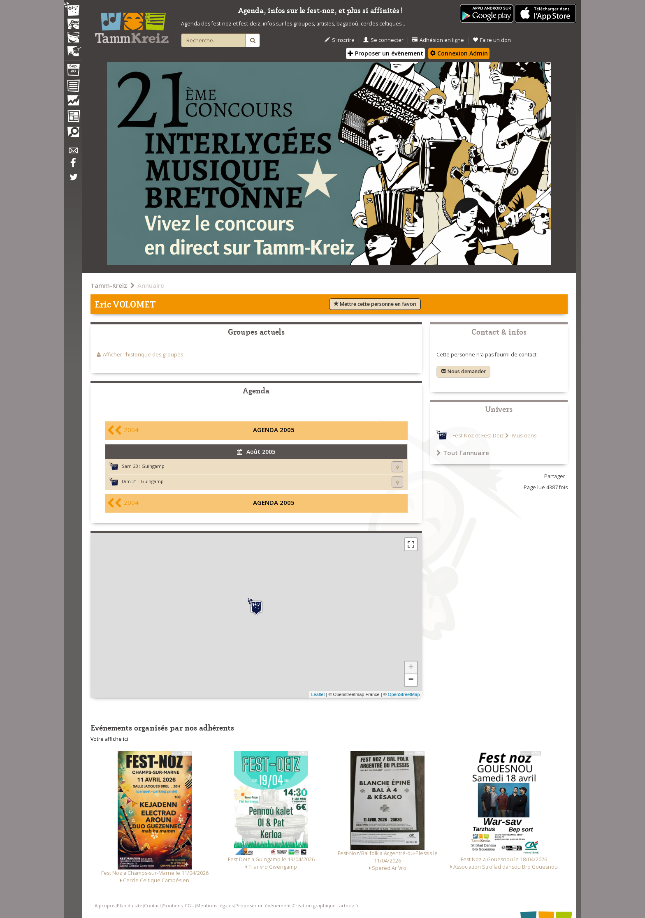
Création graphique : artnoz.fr (325, 905)
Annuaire (150, 285)
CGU (190, 905)
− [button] (410, 680)
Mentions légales (215, 905)
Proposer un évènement (385, 53)
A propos (105, 905)
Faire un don (492, 40)
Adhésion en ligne (438, 40)
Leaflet (318, 694)
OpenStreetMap (404, 694)
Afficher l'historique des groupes (143, 354)
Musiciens (523, 435)
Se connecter (383, 40)
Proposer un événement (263, 905)
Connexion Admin (459, 53)
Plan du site (129, 905)
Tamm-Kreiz (108, 285)
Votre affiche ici (109, 738)
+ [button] (410, 667)
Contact (152, 905)
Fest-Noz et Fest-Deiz (478, 435)
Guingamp (153, 466)
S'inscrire (340, 40)
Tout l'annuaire (462, 453)
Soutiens (173, 905)
